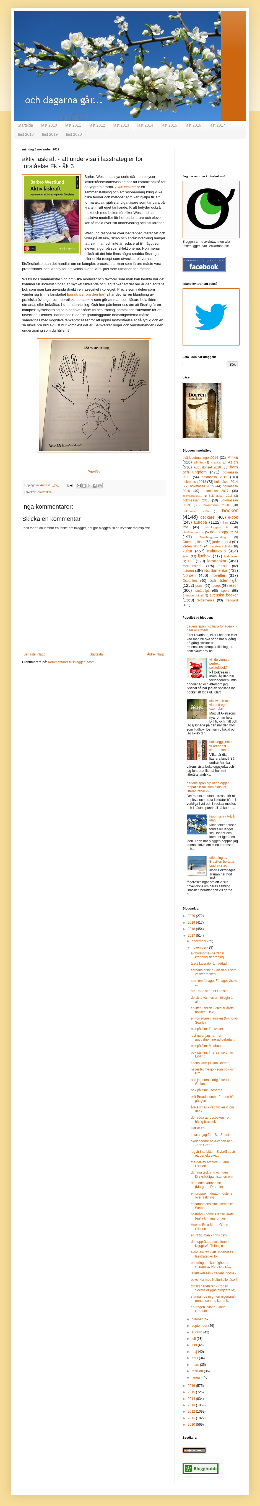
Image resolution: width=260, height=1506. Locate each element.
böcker (230, 510)
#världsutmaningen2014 (200, 458)
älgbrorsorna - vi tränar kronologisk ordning (207, 955)
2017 (192, 936)
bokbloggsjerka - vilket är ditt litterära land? (221, 746)
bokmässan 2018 (196, 500)
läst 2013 (121, 125)
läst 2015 (169, 125)
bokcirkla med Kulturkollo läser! (214, 1280)
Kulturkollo (216, 551)
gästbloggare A (216, 527)
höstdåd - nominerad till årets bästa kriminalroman (212, 1216)
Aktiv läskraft (125, 187)
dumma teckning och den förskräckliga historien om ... (213, 1174)
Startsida (25, 125)
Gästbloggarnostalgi (213, 537)
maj (195, 1352)
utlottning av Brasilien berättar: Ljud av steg (222, 862)
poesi (199, 586)
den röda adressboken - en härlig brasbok (210, 1119)
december (199, 941)
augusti (197, 1332)
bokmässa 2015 (202, 486)
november (199, 947)
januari (197, 1377)
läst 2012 (97, 125)
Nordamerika (215, 570)
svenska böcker (224, 595)
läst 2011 (73, 125)
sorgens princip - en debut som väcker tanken (213, 972)
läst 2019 (50, 134)
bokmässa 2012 (214, 477)
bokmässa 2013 (194, 482)
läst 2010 (49, 125)
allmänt (199, 462)
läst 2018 (26, 134)
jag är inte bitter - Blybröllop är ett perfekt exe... (213, 1153)
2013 (192, 1405)
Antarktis (216, 462)
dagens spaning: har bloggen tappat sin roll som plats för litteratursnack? (208, 787)
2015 (192, 1392)
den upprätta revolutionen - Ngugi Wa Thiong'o (210, 1244)
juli (194, 1339)
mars (196, 1365)
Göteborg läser (193, 542)
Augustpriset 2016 (207, 467)
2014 (192, 1399)
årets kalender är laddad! (209, 963)
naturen (188, 571)
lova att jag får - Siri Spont (210, 1135)
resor (233, 585)
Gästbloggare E (193, 532)
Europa (200, 522)
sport (225, 591)
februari (198, 1371)
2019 (192, 922)
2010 (192, 1424)
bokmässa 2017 (216, 491)
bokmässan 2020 (216, 505)
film (225, 522)
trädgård (231, 600)
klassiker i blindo (220, 546)
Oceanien (190, 581)
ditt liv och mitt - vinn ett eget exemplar (220, 705)
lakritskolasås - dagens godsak (213, 1273)
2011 (192, 1418)
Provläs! (94, 472)
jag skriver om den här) (86, 294)
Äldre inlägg (156, 654)
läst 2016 (193, 125)
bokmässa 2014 (226, 482)
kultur (187, 551)
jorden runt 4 (192, 546)
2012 (192, 1411)
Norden (189, 575)
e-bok (233, 517)
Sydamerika (205, 600)
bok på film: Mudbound (207, 1046)
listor (186, 556)
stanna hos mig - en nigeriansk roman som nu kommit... (213, 1298)
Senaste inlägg (34, 654)
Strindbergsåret (193, 595)
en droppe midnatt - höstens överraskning (211, 1195)
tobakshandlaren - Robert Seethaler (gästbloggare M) (213, 1288)
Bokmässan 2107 (196, 511)
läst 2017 (217, 125)
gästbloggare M (224, 532)
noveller (218, 575)
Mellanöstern (192, 566)
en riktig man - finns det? (209, 1235)
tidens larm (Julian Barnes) (210, 1063)
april (195, 1358)
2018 (192, 929)
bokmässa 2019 (192, 495)
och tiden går (224, 580)
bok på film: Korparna (206, 1090)
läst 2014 (145, 125)
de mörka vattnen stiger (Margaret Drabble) (208, 1185)
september (200, 1326)
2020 (192, 916)
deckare (207, 517)
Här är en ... (199, 1128)
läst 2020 (74, 134)
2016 (192, 1386)
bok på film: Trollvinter (207, 1029)
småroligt (202, 591)
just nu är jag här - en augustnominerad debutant (213, 1037)
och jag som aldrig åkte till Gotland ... (210, 1082)
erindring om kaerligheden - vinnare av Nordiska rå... (211, 1265)
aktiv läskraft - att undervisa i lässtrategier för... (212, 1254)
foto (185, 527)
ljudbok (204, 556)
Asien (233, 462)
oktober (198, 1319)
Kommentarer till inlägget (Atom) (71, 662)
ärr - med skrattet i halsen (209, 991)
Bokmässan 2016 (221, 495)
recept (215, 586)
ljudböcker (231, 556)
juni (195, 1345)
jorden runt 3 (221, 542)
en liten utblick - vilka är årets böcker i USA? (212, 1010)
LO (190, 561)
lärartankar (44, 492)
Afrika (233, 457)
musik (223, 566)
